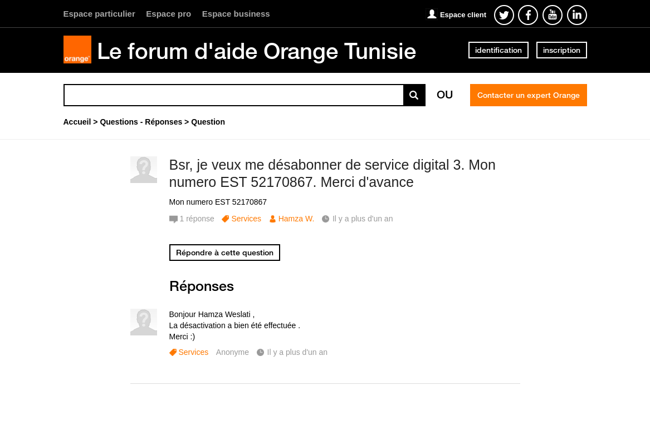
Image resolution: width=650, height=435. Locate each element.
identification (498, 50)
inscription (561, 50)
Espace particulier (99, 13)
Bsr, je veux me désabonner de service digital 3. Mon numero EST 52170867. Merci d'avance (332, 173)
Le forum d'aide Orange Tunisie (256, 51)
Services (246, 218)
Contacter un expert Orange (528, 95)
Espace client (463, 15)
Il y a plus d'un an (297, 352)
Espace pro (168, 13)
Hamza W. (296, 218)
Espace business (236, 13)
